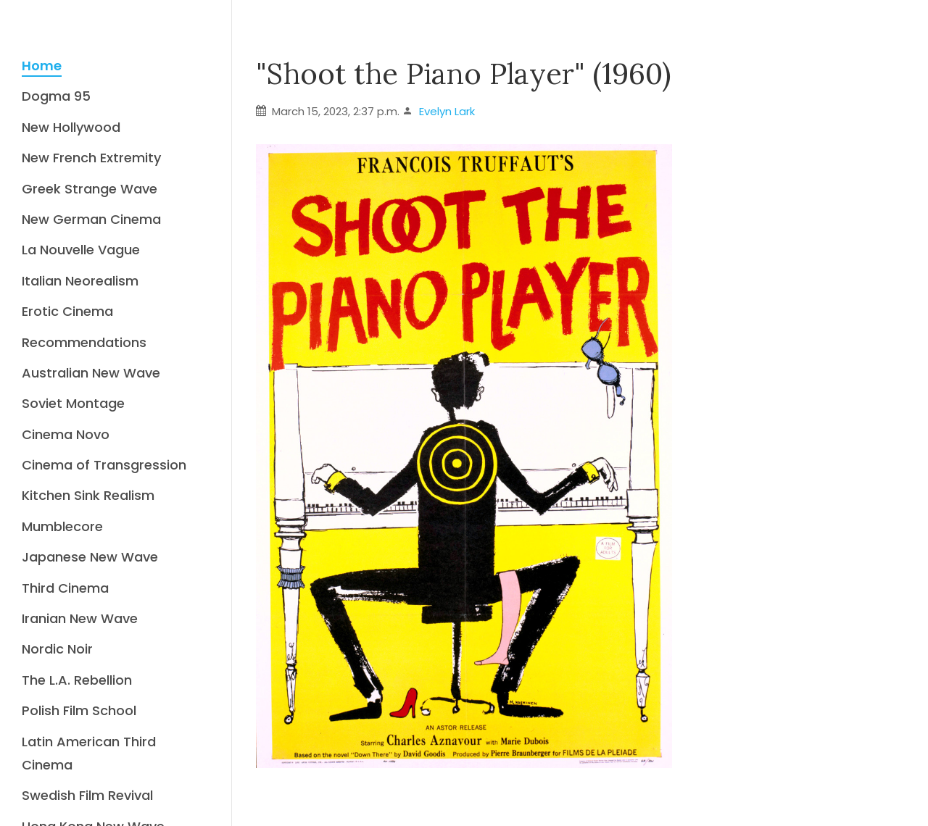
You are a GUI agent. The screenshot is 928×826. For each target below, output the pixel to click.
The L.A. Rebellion (77, 680)
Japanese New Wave (90, 557)
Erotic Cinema (67, 311)
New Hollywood (71, 127)
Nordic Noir (57, 649)
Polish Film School (79, 710)
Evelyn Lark (447, 111)
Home (42, 66)
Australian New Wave (91, 373)
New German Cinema (91, 219)
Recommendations (84, 342)
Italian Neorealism (80, 281)
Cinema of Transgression (104, 465)
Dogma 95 (56, 96)
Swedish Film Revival (87, 795)
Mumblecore (62, 526)
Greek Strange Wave (89, 189)
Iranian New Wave (80, 618)
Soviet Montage (73, 403)
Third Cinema (65, 588)
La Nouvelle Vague (81, 250)
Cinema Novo (65, 434)
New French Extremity (91, 158)
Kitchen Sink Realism (88, 495)
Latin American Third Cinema (89, 753)
